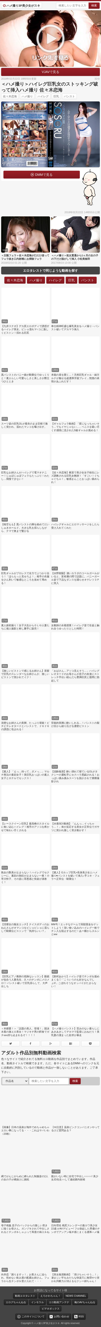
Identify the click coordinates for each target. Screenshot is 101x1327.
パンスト (69, 96)
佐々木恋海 (10, 96)
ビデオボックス (50, 1308)
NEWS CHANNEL (76, 1295)
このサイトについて (33, 1316)
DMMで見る (43, 174)
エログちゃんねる (16, 1302)
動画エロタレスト (25, 1295)
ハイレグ (43, 96)
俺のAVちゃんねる (84, 1302)
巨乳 (56, 96)
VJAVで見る (50, 72)
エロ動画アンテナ (59, 1302)
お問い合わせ (61, 1316)
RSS (81, 1316)
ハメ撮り (27, 96)
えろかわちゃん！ (50, 1295)
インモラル (37, 1302)
